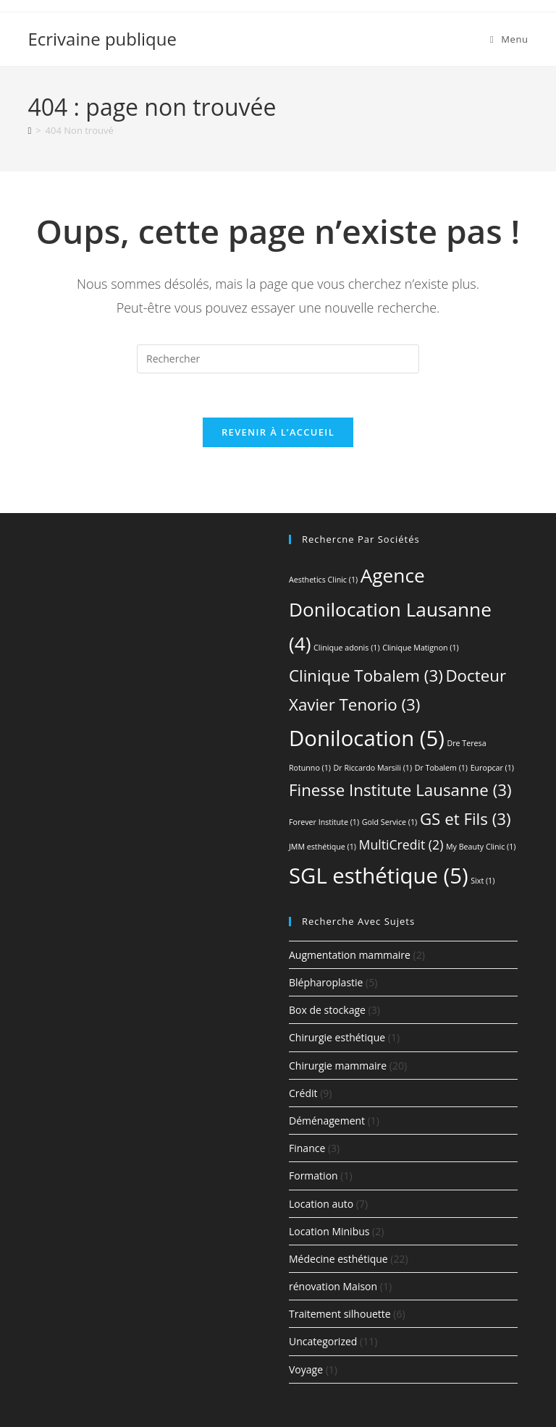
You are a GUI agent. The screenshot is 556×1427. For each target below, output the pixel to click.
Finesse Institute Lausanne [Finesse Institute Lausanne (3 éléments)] (400, 790)
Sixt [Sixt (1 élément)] (482, 881)
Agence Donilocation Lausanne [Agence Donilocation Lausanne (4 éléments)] (390, 609)
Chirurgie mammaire (338, 1065)
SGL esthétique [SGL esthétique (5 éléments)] (378, 875)
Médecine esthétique (338, 1259)
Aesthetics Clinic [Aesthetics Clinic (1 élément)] (323, 580)
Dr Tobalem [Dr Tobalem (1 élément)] (441, 768)
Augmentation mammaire (349, 955)
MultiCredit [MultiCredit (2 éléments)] (401, 844)
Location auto (321, 1204)
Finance (307, 1148)
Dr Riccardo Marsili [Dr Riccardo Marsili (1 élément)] (373, 768)
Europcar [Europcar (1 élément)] (492, 768)
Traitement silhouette (340, 1314)
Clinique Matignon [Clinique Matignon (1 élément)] (420, 648)
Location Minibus (329, 1231)
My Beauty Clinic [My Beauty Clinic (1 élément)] (481, 847)
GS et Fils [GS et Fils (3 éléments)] (465, 819)
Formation (313, 1175)
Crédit (303, 1093)
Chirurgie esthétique (337, 1037)
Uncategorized (323, 1341)
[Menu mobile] (509, 39)
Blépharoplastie (326, 982)
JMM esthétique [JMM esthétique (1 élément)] (322, 847)
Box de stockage (327, 1010)
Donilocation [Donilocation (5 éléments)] (367, 738)
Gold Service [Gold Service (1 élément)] (390, 822)
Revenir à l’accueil (278, 432)
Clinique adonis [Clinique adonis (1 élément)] (346, 648)
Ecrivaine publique (102, 39)
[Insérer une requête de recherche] (278, 358)
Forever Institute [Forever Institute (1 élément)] (324, 822)
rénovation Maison (333, 1286)
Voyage (306, 1369)
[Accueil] (29, 130)
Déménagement (327, 1120)
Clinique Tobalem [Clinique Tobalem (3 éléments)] (366, 675)
